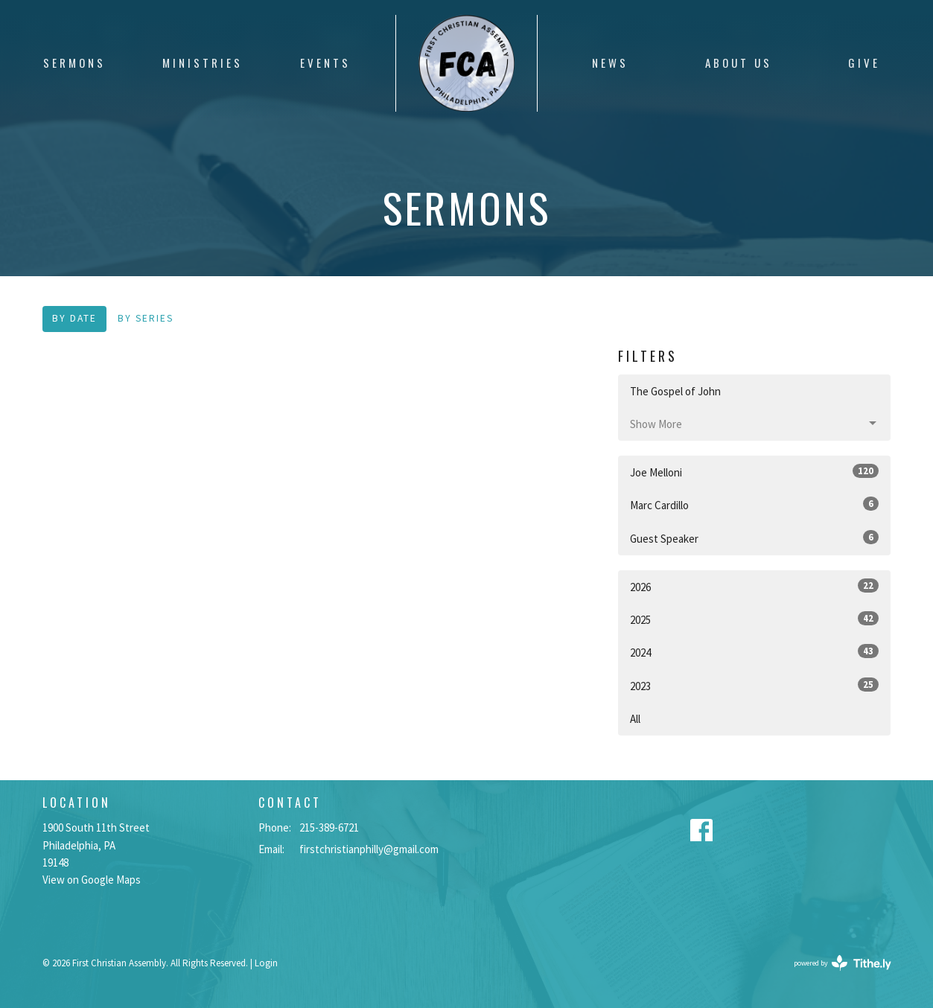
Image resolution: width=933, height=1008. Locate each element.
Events (325, 62)
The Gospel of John (675, 391)
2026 (754, 586)
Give (864, 62)
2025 (754, 619)
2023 (754, 685)
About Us (738, 62)
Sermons (74, 62)
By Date (74, 318)
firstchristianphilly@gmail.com (369, 849)
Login (266, 963)
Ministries (202, 62)
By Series (145, 318)
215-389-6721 (329, 827)
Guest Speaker (754, 538)
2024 (754, 652)
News (610, 62)
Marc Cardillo (754, 504)
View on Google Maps (91, 880)
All (635, 719)
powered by (842, 963)
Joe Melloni (754, 471)
